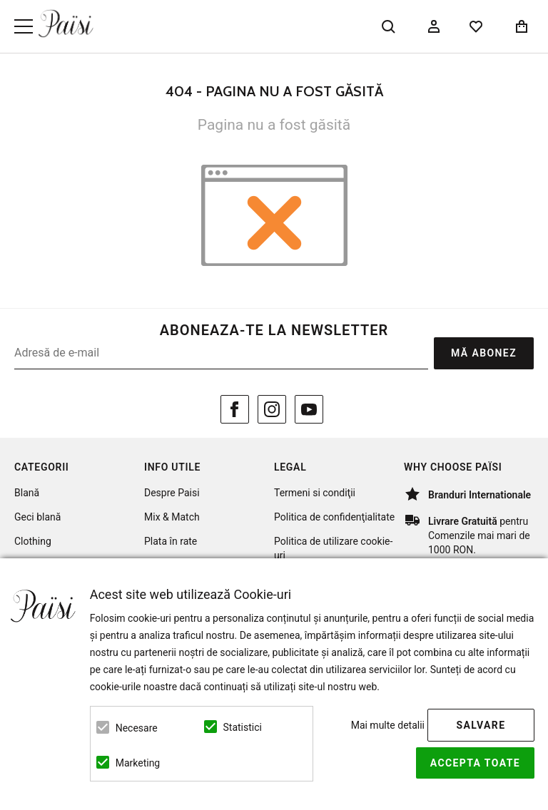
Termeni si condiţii (314, 492)
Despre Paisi (172, 492)
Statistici (242, 727)
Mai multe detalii (388, 725)
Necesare (137, 728)
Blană (26, 492)
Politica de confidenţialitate (334, 517)
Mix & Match (172, 517)
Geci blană (37, 517)
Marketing (138, 763)
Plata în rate (170, 541)
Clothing (32, 541)
